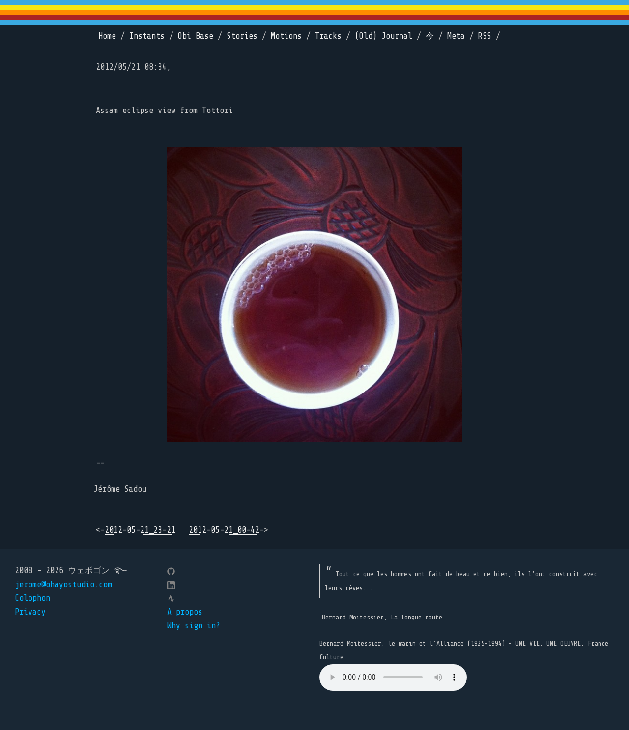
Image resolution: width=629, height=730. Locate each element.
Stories (242, 36)
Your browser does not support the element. (393, 677)
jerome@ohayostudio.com (63, 584)
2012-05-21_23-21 (140, 529)
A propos (184, 612)
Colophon (32, 598)
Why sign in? (193, 625)
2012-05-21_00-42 (224, 529)
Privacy (30, 612)
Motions (286, 36)
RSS (484, 36)
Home (107, 36)
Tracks (328, 36)
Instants (147, 36)
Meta (456, 36)
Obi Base (195, 36)
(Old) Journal (383, 36)
